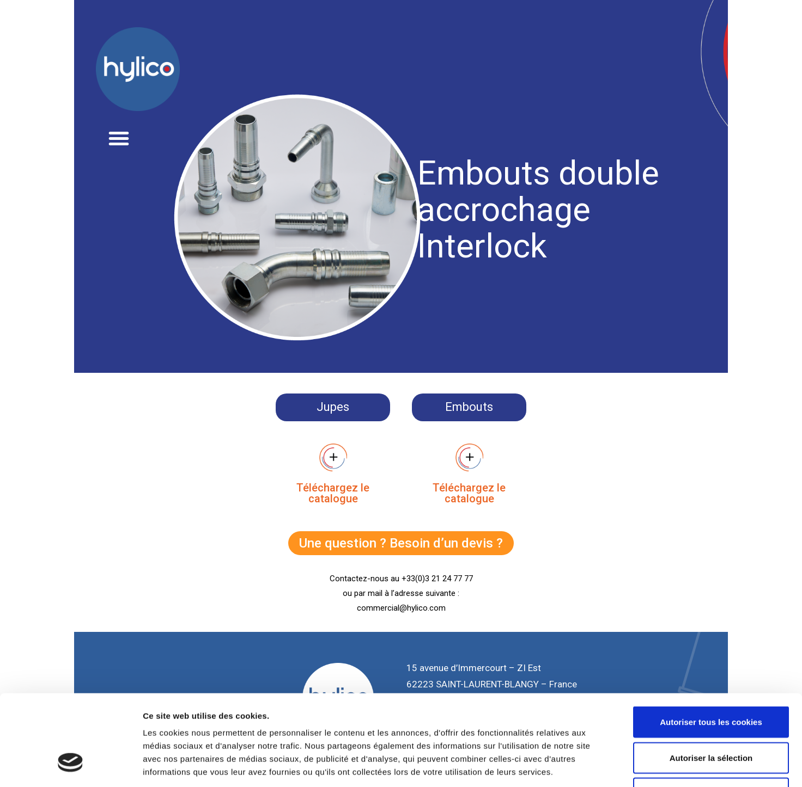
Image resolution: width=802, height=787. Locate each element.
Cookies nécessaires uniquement (711, 715)
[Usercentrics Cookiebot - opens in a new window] (70, 766)
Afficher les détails (600, 765)
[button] (118, 138)
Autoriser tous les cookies (711, 644)
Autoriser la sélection (711, 680)
